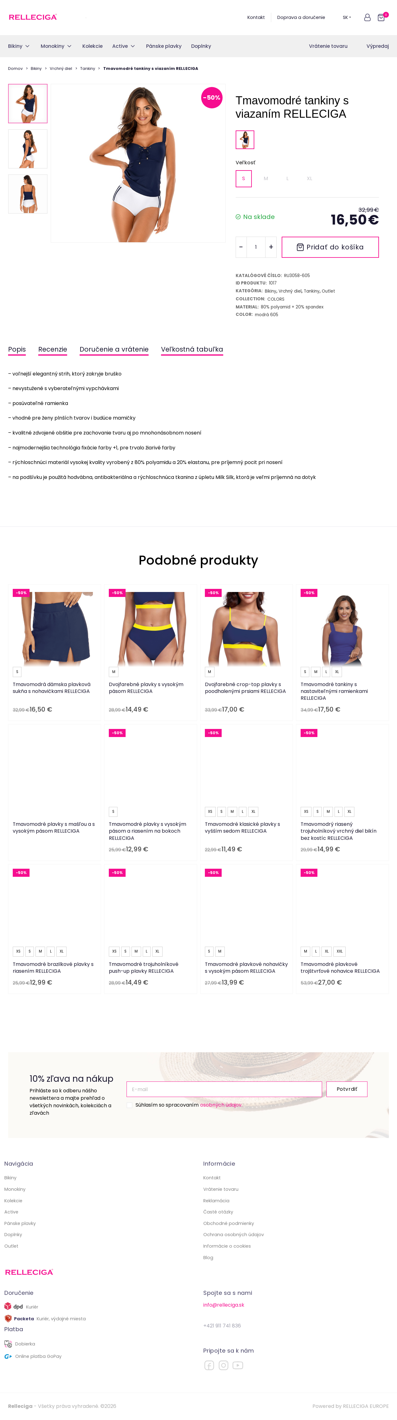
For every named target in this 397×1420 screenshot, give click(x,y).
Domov (15, 68)
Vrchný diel (61, 68)
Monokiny (14, 1189)
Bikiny (36, 68)
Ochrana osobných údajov (233, 1234)
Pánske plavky (20, 1223)
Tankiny (87, 68)
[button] (367, 17)
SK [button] (347, 17)
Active (11, 1212)
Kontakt (256, 17)
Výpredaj (378, 46)
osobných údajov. (221, 1104)
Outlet (11, 1246)
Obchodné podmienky (228, 1223)
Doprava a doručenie (301, 17)
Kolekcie (13, 1201)
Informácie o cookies (227, 1246)
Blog (208, 1257)
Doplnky (13, 1234)
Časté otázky (218, 1212)
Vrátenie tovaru (328, 46)
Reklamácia (216, 1201)
